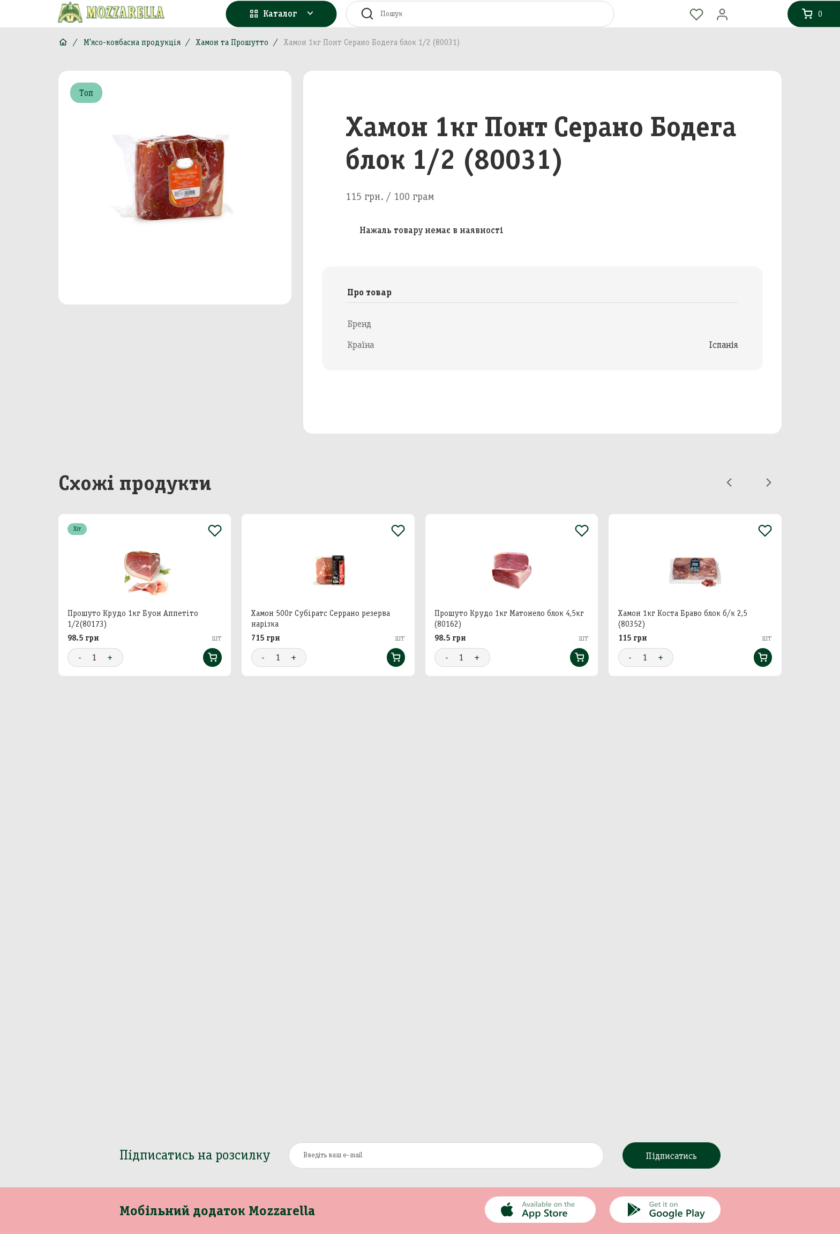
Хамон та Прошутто (232, 42)
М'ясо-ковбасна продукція (132, 42)
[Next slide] (769, 482)
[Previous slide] (729, 482)
